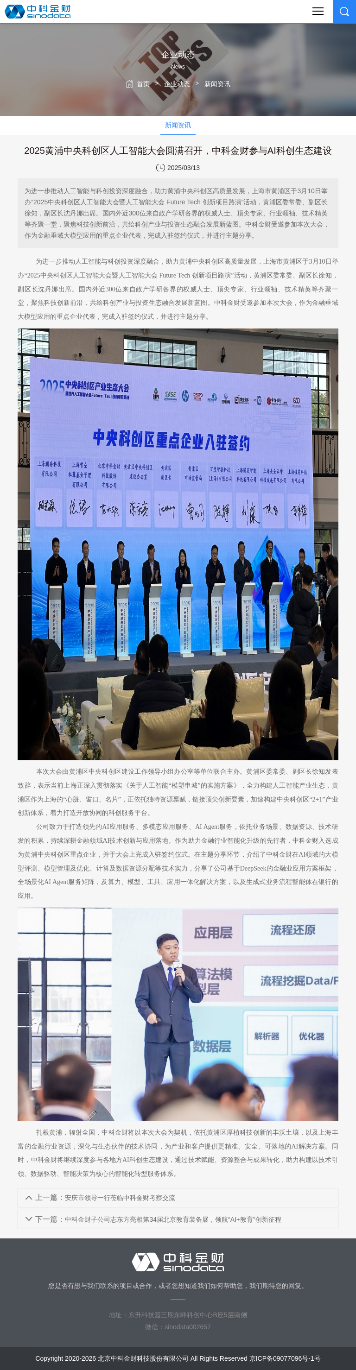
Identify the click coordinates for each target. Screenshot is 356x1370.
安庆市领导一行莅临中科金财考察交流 (105, 1197)
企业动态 (177, 84)
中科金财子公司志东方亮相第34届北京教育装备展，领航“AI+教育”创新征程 (158, 1219)
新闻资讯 (217, 84)
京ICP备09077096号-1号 (285, 1358)
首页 (143, 84)
